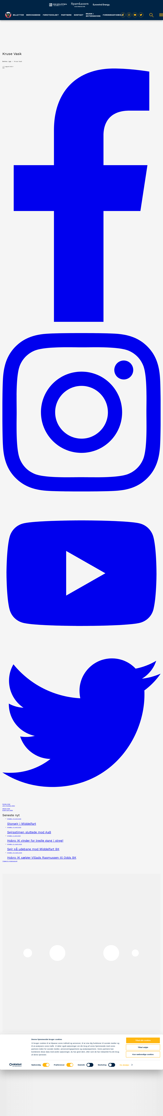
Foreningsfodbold (113, 15)
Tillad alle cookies (143, 666)
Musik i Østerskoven (93, 15)
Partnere (66, 15)
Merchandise (33, 15)
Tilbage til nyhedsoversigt (9, 861)
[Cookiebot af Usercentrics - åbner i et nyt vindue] (15, 690)
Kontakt (78, 15)
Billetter (18, 15)
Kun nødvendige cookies (143, 680)
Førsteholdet (51, 15)
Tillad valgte (143, 673)
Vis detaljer (124, 690)
